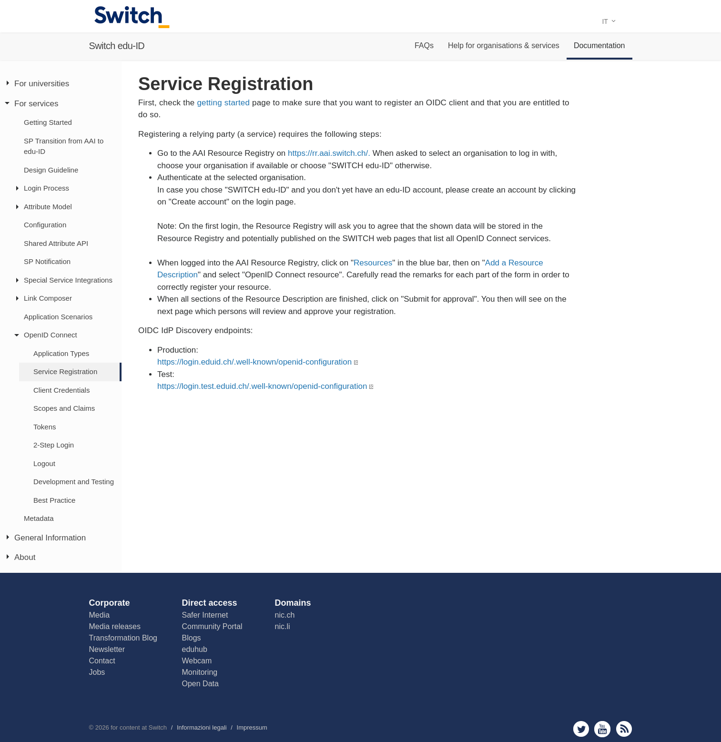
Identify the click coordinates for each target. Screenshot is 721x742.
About (24, 557)
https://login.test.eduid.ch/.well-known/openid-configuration (262, 386)
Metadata (39, 518)
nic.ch (285, 615)
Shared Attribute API (56, 243)
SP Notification (47, 261)
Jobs (97, 672)
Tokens (44, 427)
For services (36, 103)
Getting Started (48, 122)
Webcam (197, 661)
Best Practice (54, 500)
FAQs (424, 45)
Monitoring (200, 672)
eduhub (194, 649)
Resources (373, 262)
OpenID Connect (50, 335)
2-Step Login (53, 445)
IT (608, 21)
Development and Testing (73, 482)
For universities (41, 83)
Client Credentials (61, 390)
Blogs (191, 638)
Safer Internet (205, 615)
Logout (44, 463)
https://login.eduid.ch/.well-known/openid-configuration (254, 361)
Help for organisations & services (503, 45)
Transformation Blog (123, 638)
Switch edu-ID (117, 46)
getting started (223, 102)
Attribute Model (48, 207)
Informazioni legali (202, 727)
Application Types (61, 353)
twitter (581, 729)
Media (99, 615)
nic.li (282, 626)
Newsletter (107, 649)
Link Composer (48, 298)
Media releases (115, 626)
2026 (102, 727)
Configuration (45, 225)
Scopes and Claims (64, 408)
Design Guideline (51, 170)
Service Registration (65, 371)
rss (624, 729)
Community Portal (212, 626)
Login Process (46, 188)
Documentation (599, 45)
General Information (50, 537)
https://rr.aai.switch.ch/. (330, 153)
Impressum (252, 727)
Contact (102, 661)
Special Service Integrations (68, 280)
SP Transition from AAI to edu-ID (63, 146)
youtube (602, 729)
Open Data (200, 684)
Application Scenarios (58, 317)
